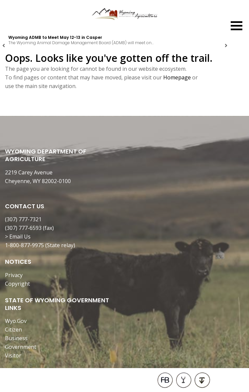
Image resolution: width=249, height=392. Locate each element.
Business (16, 338)
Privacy (14, 275)
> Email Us (18, 236)
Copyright (17, 283)
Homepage (177, 77)
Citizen (13, 329)
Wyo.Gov (16, 321)
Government (20, 346)
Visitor (13, 355)
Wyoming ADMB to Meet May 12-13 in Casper (55, 37)
